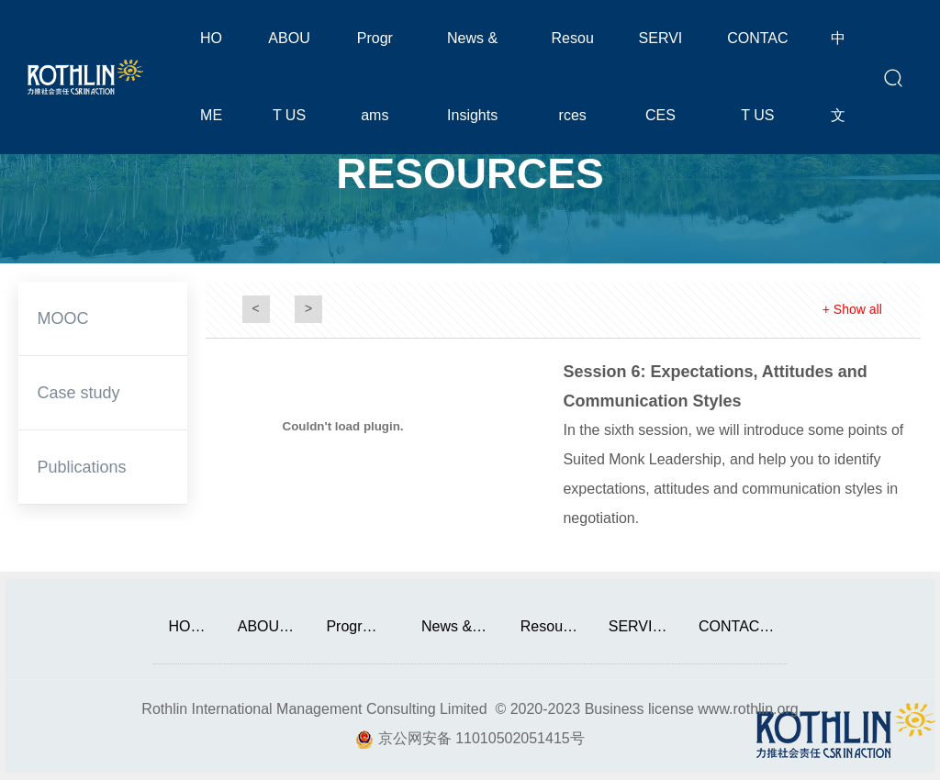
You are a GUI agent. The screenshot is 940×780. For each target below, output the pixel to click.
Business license (639, 709)
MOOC (62, 318)
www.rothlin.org (748, 709)
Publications (81, 467)
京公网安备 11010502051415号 (481, 738)
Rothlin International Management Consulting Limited (314, 709)
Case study (78, 393)
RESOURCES (469, 172)
